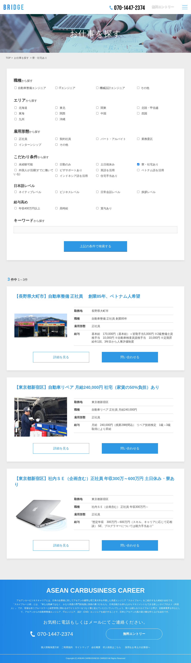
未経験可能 (23, 164)
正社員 (20, 138)
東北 (60, 107)
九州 (19, 119)
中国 (101, 113)
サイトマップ (82, 647)
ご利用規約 (67, 647)
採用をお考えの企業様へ (137, 647)
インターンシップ (27, 144)
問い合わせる (129, 357)
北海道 (20, 107)
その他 (143, 87)
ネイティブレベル (27, 192)
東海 (19, 113)
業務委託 (145, 138)
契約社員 (63, 138)
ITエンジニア (65, 87)
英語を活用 (105, 170)
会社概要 (95, 647)
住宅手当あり (106, 175)
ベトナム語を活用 (150, 170)
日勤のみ (63, 164)
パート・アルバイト (111, 138)
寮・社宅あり (39, 57)
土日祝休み (105, 164)
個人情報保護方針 (50, 647)
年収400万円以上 (27, 208)
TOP (8, 57)
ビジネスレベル (67, 192)
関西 (60, 113)
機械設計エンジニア (110, 87)
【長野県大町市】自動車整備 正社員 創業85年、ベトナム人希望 (77, 296)
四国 (142, 113)
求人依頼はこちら (112, 647)
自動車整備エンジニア (30, 87)
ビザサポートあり (68, 170)
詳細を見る (61, 357)
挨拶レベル (146, 192)
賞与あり (104, 208)
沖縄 (60, 119)
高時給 (61, 208)
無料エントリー (163, 7)
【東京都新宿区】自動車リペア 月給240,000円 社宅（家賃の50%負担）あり (86, 387)
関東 (101, 107)
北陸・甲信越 (147, 107)
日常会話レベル (108, 192)
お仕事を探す (21, 57)
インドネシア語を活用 (71, 175)
